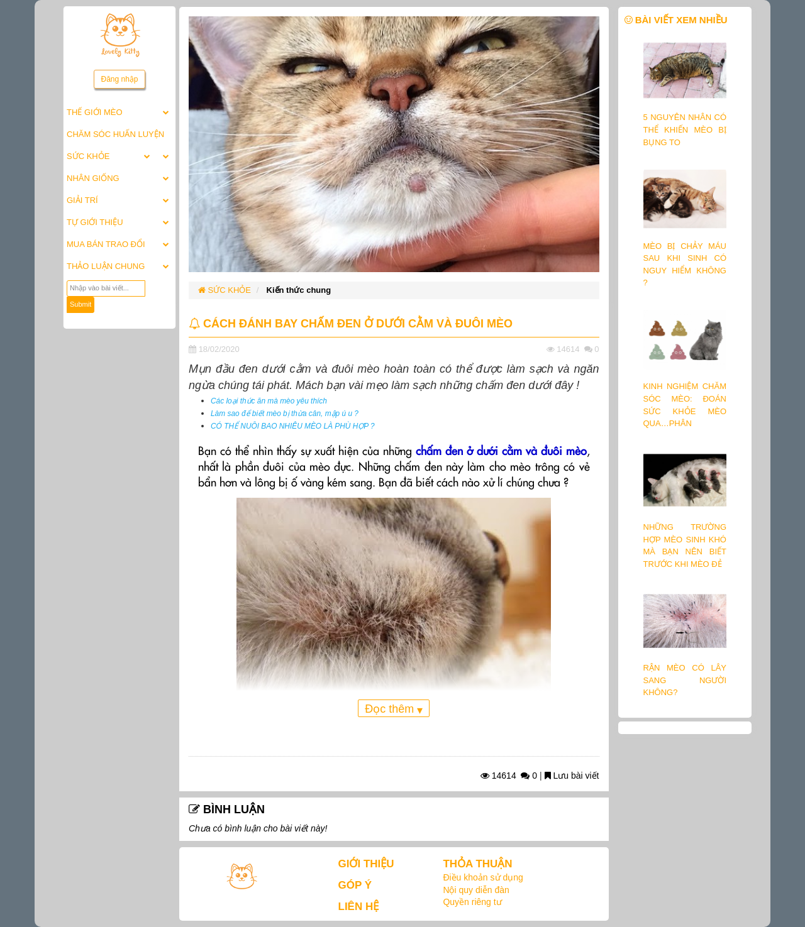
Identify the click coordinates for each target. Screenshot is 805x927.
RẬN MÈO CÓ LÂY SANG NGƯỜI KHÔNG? (685, 680)
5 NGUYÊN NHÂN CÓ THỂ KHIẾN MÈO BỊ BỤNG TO (685, 129)
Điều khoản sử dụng (483, 877)
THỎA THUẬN (477, 864)
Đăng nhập (119, 79)
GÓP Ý (355, 885)
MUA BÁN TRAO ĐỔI (106, 244)
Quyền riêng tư (472, 902)
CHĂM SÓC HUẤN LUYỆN (115, 134)
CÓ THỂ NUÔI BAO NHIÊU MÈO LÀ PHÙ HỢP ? (293, 426)
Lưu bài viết (572, 776)
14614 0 (508, 776)
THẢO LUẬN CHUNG (106, 266)
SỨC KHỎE (88, 156)
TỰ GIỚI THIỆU (95, 222)
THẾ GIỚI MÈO (95, 112)
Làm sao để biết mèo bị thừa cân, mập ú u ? (284, 413)
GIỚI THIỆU (366, 864)
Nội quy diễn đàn (476, 890)
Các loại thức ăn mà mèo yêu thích (269, 401)
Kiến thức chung (299, 290)
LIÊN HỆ (358, 907)
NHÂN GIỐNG (93, 178)
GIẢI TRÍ (82, 200)
